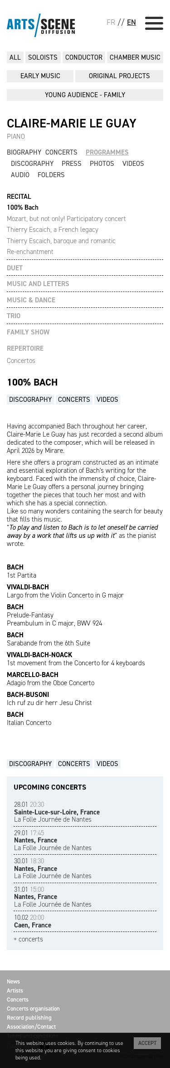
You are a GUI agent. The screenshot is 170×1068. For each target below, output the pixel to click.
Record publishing (29, 1017)
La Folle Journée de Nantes (57, 812)
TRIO (13, 316)
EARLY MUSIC (40, 75)
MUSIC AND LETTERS (38, 284)
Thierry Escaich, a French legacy (52, 229)
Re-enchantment (30, 251)
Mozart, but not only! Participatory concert (66, 218)
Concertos (21, 360)
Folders (51, 174)
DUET (15, 268)
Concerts (61, 152)
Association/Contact (31, 1026)
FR (111, 22)
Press (72, 163)
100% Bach (23, 207)
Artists (15, 990)
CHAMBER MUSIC (135, 57)
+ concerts (28, 939)
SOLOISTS (43, 57)
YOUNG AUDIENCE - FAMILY (85, 94)
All (15, 57)
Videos (133, 163)
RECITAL (19, 197)
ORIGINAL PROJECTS (119, 75)
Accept (147, 1043)
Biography (24, 152)
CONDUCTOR (83, 57)
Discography (32, 163)
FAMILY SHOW (28, 332)
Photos (102, 163)
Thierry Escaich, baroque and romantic (61, 240)
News (13, 981)
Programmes (107, 152)
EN (131, 22)
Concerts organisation (33, 1008)
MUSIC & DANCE (31, 300)
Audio (20, 174)
